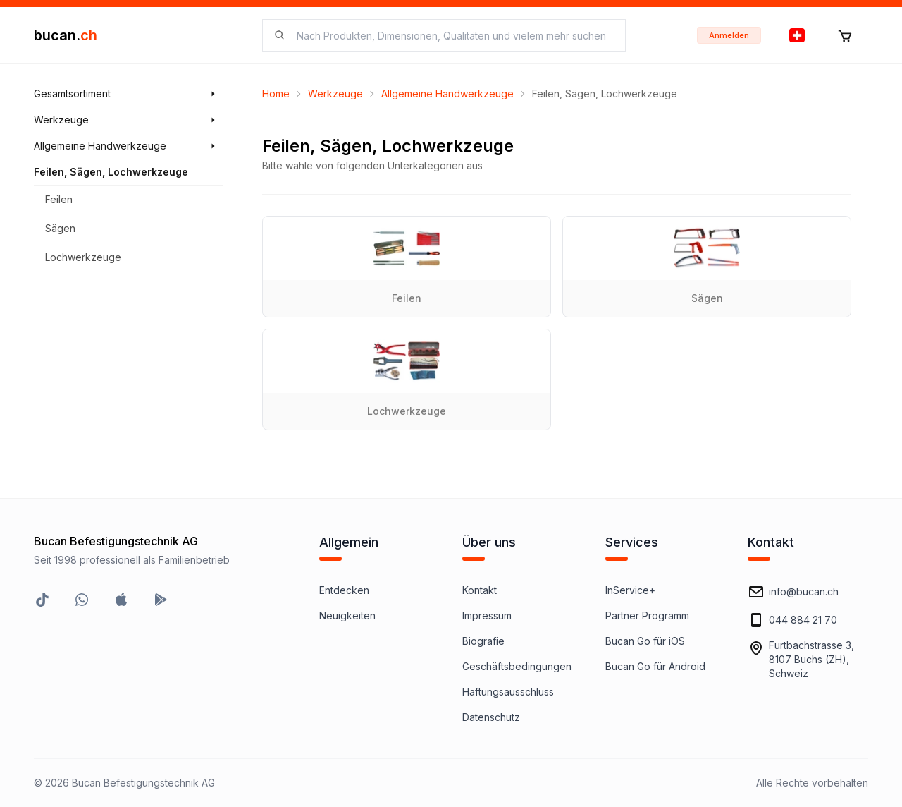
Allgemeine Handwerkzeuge (447, 93)
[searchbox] (452, 35)
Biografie (483, 641)
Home (276, 93)
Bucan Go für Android (655, 666)
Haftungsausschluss (508, 692)
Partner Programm (647, 615)
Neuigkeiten (347, 615)
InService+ (630, 590)
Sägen (60, 228)
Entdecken (344, 590)
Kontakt (479, 590)
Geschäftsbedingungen (517, 666)
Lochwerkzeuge (83, 257)
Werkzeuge (335, 93)
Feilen (59, 199)
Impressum (487, 615)
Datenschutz (491, 717)
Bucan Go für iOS (645, 641)
